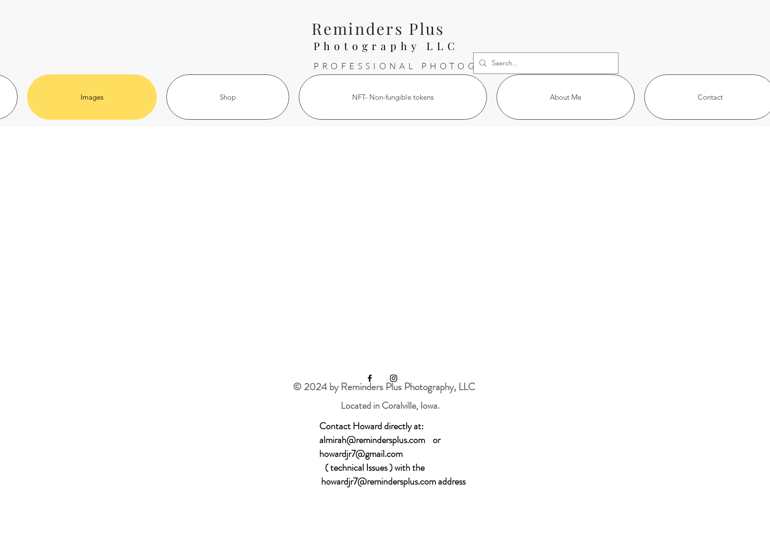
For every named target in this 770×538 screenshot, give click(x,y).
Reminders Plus (378, 28)
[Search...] (545, 63)
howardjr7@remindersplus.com (378, 481)
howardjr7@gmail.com (361, 454)
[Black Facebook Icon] (370, 378)
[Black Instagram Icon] (393, 378)
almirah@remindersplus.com (372, 440)
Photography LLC (386, 46)
